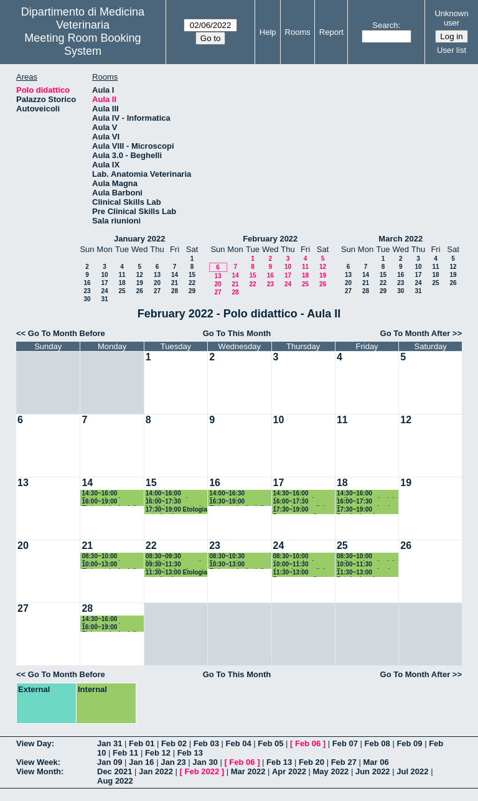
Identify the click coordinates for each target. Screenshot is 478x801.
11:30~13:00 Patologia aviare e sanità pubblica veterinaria (363, 573)
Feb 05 (270, 743)
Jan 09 (109, 762)
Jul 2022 (412, 771)
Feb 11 (125, 752)
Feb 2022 (202, 771)
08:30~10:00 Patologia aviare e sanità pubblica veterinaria (108, 557)
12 (139, 274)
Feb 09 (409, 743)
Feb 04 (238, 743)
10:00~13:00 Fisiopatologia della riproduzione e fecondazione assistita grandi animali (110, 565)
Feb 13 (190, 752)
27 (157, 291)
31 (104, 299)
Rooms (298, 32)
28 (174, 291)
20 (157, 282)
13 (157, 274)
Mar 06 (375, 762)
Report (331, 32)
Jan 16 (141, 762)
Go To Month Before (66, 333)
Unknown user (451, 18)
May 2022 (331, 771)
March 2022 (400, 238)
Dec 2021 (114, 771)
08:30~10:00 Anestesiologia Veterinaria (295, 557)
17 (104, 282)
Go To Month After (415, 333)
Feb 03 (206, 743)
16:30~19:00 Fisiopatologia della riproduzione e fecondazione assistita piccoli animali (238, 502)
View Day (34, 743)
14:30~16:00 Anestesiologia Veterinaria (295, 494)
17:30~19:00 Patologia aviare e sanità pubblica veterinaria (363, 510)
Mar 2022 (248, 771)
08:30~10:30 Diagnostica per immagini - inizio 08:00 (233, 557)
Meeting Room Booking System (82, 44)
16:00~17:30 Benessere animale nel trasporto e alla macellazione (365, 502)
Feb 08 (377, 743)
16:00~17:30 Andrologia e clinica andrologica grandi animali (302, 502)
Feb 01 (141, 743)
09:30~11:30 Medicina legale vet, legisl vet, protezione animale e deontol (176, 565)
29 (192, 291)
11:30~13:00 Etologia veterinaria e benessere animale (176, 573)
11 (121, 274)
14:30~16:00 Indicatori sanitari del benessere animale (368, 494)
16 (86, 282)
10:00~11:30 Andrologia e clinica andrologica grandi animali (302, 565)
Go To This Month (237, 333)
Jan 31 (109, 743)
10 (104, 274)
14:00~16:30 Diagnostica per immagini (232, 494)
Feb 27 (344, 762)
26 (139, 291)
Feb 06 (308, 743)
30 (86, 299)
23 (86, 291)
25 (121, 291)
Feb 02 (174, 743)
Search (385, 25)
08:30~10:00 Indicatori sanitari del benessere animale (368, 557)
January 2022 (139, 238)
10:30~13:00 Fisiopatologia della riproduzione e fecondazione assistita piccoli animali (238, 565)
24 (104, 291)
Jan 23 (173, 762)
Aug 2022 (115, 780)
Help (268, 32)
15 (192, 274)
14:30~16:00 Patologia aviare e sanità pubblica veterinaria (108, 494)
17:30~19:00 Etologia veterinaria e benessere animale (176, 510)
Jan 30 (204, 762)
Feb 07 (345, 743)
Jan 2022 (156, 771)
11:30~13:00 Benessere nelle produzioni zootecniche (297, 573)
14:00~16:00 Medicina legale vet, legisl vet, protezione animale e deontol (176, 494)
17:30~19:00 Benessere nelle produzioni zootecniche (297, 510)
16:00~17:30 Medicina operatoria (175, 502)
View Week (37, 762)
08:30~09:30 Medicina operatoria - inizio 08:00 (177, 557)
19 (139, 282)
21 (174, 282)
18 (121, 282)
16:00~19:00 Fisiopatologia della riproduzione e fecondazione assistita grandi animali (110, 502)
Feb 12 (158, 752)
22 (192, 282)
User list (451, 50)
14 (174, 274)
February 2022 (270, 238)
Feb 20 (311, 762)
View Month (38, 771)
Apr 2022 (289, 771)
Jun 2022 (372, 771)
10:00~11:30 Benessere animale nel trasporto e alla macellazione (365, 565)
